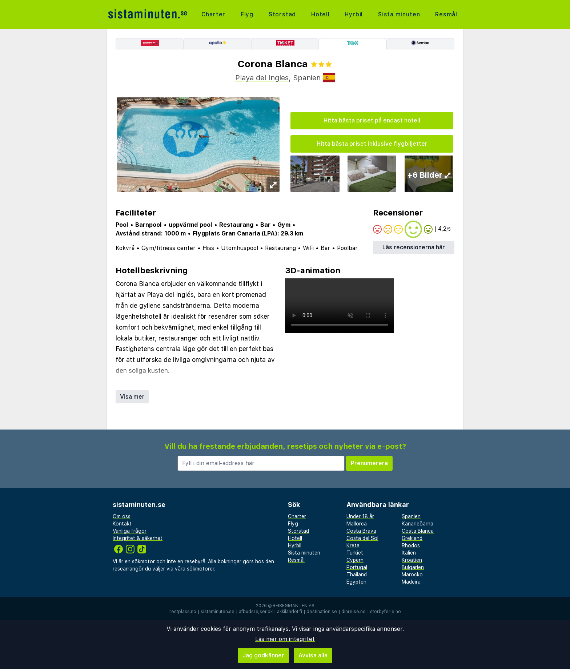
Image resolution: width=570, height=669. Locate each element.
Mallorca (356, 524)
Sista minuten (399, 14)
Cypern (355, 560)
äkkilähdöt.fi (289, 611)
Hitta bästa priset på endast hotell (372, 120)
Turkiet (354, 553)
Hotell (320, 14)
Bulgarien (413, 567)
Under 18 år (360, 516)
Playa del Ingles (262, 77)
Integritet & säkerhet (137, 538)
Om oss (122, 516)
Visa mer (132, 396)
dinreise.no (353, 611)
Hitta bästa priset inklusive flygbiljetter (372, 143)
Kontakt (122, 524)
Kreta (353, 545)
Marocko (412, 574)
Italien (409, 553)
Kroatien (412, 560)
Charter (213, 14)
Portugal (356, 567)
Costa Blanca (418, 531)
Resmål (446, 14)
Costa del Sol (362, 538)
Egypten (356, 582)
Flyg (247, 14)
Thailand (356, 574)
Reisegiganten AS (293, 605)
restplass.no (182, 611)
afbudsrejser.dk (256, 611)
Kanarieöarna (417, 524)
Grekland (412, 538)
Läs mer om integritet (285, 639)
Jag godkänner (263, 655)
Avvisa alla (313, 655)
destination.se (321, 611)
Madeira (411, 582)
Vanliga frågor (129, 531)
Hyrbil (354, 14)
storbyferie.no (385, 611)
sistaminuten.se (217, 611)
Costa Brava (361, 531)
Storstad (282, 14)
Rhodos (411, 545)
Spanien (411, 516)
